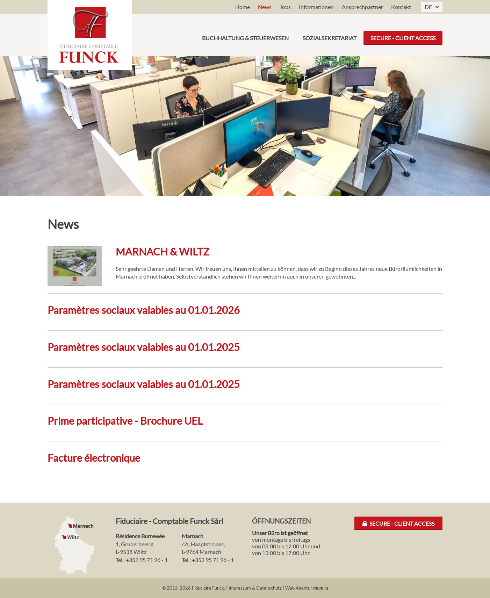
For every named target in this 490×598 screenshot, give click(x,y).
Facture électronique (94, 458)
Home (242, 6)
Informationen (316, 6)
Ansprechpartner (362, 6)
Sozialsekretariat (329, 34)
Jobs (285, 6)
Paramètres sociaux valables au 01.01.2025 (144, 347)
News (265, 6)
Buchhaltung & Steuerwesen (245, 34)
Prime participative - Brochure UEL (125, 421)
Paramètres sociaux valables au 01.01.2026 (144, 310)
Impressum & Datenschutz (255, 588)
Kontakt (401, 6)
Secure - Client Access (402, 34)
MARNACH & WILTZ (162, 252)
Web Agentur (298, 588)
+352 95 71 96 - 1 (147, 559)
